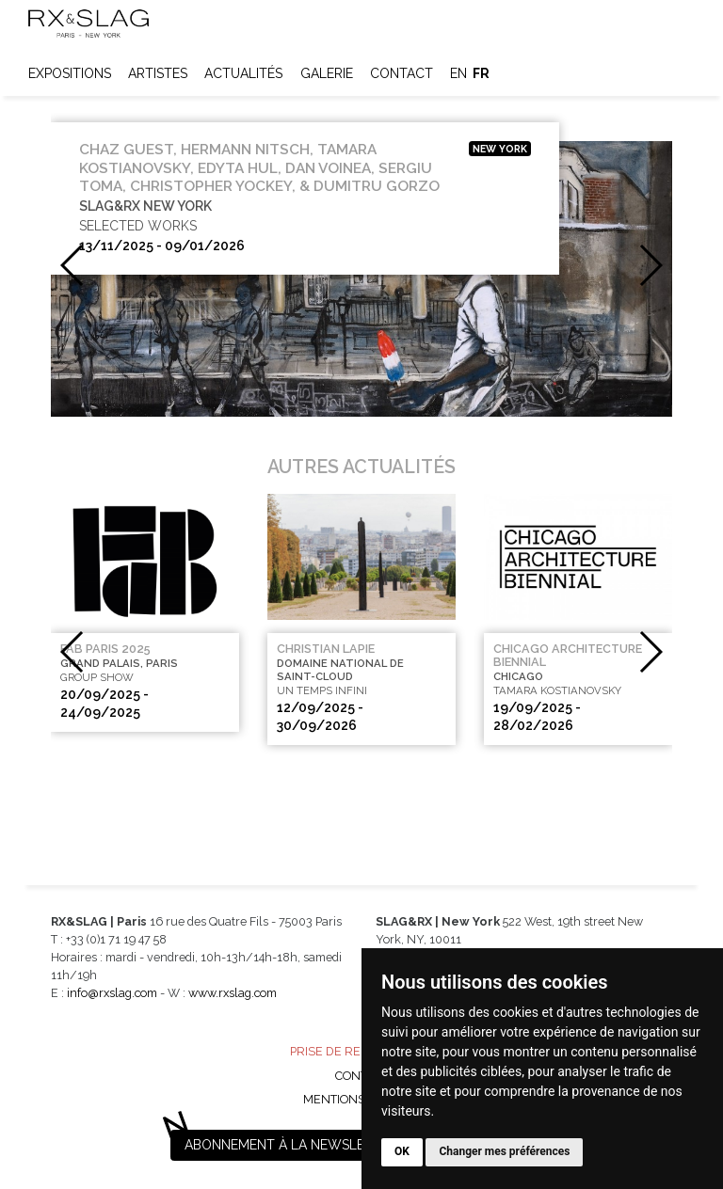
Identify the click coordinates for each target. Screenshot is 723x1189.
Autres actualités (361, 467)
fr (481, 73)
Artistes (157, 73)
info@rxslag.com (112, 993)
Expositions (69, 73)
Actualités (243, 73)
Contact (401, 73)
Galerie (326, 73)
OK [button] (402, 1151)
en (458, 73)
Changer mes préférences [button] (504, 1151)
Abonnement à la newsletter (291, 1144)
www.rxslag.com (232, 993)
